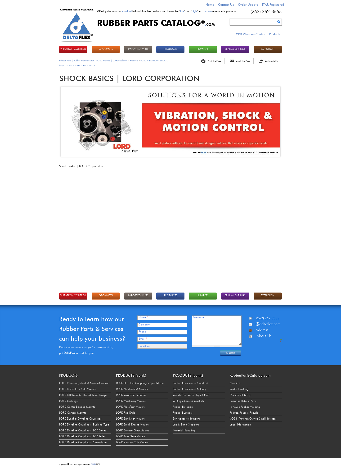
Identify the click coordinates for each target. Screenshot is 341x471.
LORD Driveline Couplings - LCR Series (82, 436)
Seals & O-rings (235, 49)
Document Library (240, 395)
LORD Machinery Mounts (131, 401)
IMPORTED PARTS (138, 49)
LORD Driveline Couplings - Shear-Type (83, 442)
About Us (235, 383)
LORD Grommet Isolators (131, 395)
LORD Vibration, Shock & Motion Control (83, 383)
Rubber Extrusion (183, 407)
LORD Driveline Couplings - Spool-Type (140, 383)
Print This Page (214, 61)
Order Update (248, 4)
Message (198, 317)
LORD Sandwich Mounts (130, 418)
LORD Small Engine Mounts (132, 424)
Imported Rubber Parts (243, 401)
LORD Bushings (68, 401)
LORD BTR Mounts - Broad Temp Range (83, 395)
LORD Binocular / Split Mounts (77, 389)
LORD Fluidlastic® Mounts (132, 389)
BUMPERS (202, 49)
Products (274, 34)
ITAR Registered (273, 4)
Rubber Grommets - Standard (190, 383)
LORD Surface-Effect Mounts (132, 430)
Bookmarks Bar (271, 61)
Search (279, 22)
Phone (143, 331)
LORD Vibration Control (249, 34)
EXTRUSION (267, 49)
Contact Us (226, 4)
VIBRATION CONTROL (73, 49)
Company (144, 324)
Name (143, 317)
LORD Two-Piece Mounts (130, 436)
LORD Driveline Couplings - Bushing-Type (84, 424)
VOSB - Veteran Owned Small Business (253, 418)
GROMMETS (106, 49)
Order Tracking (239, 389)
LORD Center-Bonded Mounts (77, 407)
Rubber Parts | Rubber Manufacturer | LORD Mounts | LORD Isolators (93, 60)
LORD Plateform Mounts (130, 407)
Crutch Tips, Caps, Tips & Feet (191, 395)
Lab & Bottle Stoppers (186, 424)
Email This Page (243, 61)
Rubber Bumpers (183, 413)
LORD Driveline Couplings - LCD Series (82, 430)
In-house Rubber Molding (245, 407)
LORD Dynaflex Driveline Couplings (80, 418)
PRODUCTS (170, 49)
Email (143, 339)
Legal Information (240, 424)
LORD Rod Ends (125, 413)
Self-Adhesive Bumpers (186, 418)
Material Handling (184, 430)
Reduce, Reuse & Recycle (244, 413)
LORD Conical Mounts (72, 413)
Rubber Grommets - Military (189, 389)
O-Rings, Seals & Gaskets (188, 401)
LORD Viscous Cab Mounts (132, 442)
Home (210, 4)
